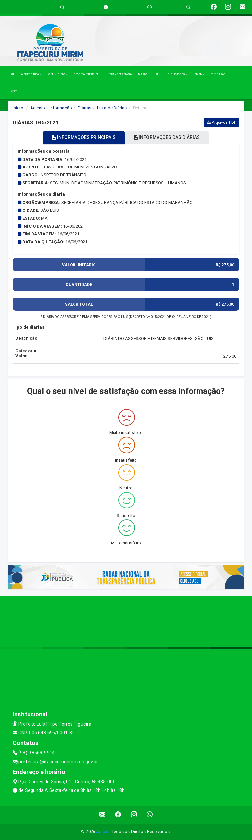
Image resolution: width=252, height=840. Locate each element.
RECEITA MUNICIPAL (88, 74)
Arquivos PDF (221, 122)
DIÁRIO (142, 74)
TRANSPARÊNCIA (120, 74)
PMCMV (199, 74)
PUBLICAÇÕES (177, 74)
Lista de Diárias (112, 107)
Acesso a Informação (51, 107)
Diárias (84, 107)
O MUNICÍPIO (57, 74)
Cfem (14, 90)
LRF (157, 74)
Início (18, 107)
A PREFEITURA (31, 74)
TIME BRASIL (219, 74)
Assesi (103, 831)
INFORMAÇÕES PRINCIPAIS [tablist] (84, 137)
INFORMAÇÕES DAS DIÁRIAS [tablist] (167, 137)
